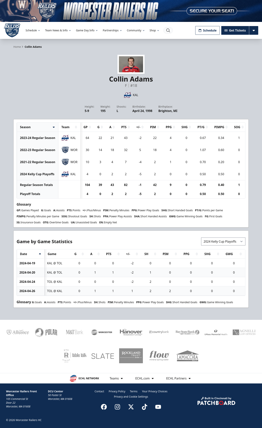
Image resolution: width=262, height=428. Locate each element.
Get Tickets (235, 30)
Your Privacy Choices (154, 391)
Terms (133, 391)
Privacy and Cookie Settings (131, 396)
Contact (99, 391)
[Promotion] (131, 11)
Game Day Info (87, 30)
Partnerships (112, 30)
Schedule (33, 30)
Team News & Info (58, 30)
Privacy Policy (117, 391)
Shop (155, 30)
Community (136, 30)
